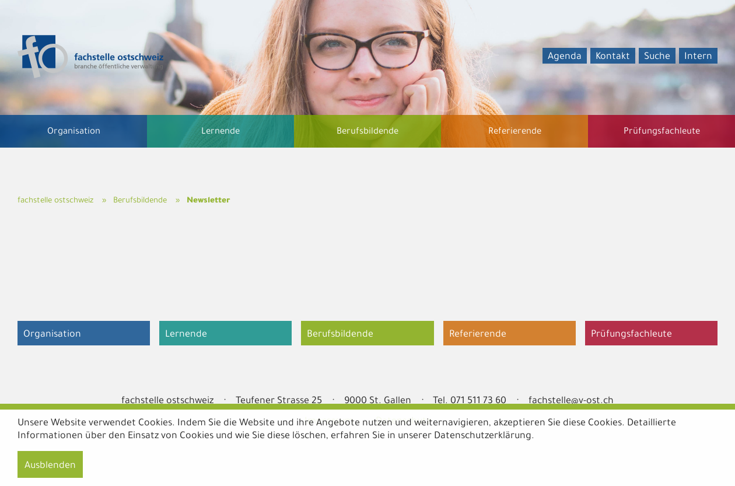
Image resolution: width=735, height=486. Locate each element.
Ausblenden (50, 466)
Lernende (186, 335)
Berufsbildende (140, 201)
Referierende (477, 335)
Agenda (565, 57)
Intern (698, 57)
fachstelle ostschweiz (55, 201)
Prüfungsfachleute (631, 335)
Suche (657, 57)
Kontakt (613, 57)
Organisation (52, 335)
